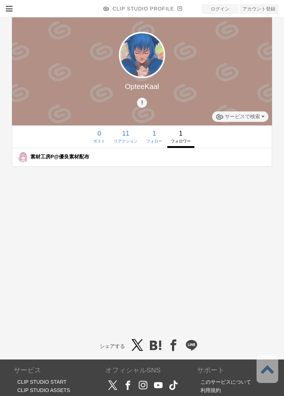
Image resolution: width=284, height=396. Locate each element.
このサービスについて (226, 382)
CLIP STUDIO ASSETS (43, 390)
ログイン (220, 9)
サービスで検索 (240, 116)
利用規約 (211, 390)
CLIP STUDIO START (41, 382)
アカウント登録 (258, 9)
